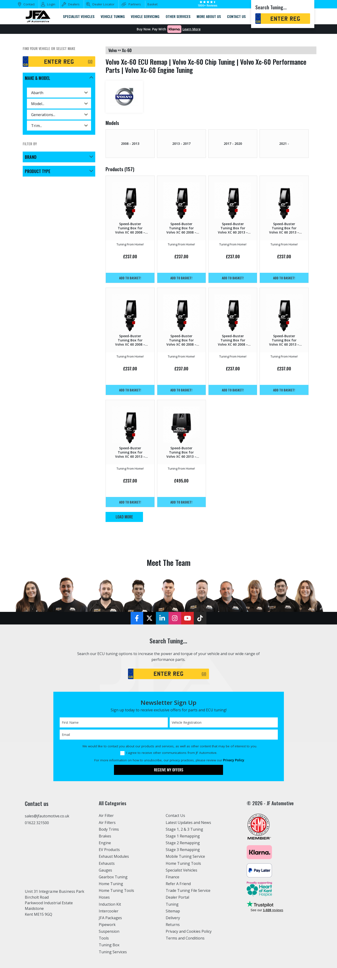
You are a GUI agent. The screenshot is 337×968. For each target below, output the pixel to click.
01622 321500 (37, 822)
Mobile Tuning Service (186, 856)
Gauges (105, 870)
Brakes (105, 836)
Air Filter (106, 815)
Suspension (109, 931)
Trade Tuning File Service (188, 890)
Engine (105, 842)
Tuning (172, 904)
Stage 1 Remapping (183, 836)
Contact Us (175, 815)
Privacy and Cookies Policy (189, 931)
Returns (173, 924)
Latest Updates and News (188, 822)
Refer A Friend (178, 883)
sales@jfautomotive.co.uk (47, 816)
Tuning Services (113, 951)
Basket (152, 4)
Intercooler (108, 911)
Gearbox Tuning (113, 876)
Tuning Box (109, 944)
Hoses (104, 897)
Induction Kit (110, 904)
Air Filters (107, 822)
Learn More (192, 29)
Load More (124, 517)
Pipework (107, 924)
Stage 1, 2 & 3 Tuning (184, 829)
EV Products (109, 849)
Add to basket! (130, 277)
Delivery (173, 917)
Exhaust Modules (114, 856)
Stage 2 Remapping (183, 842)
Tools (104, 938)
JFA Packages (110, 917)
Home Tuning (111, 883)
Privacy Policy (233, 760)
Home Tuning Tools (116, 890)
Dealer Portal (177, 897)
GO (90, 61)
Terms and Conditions (185, 938)
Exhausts (107, 863)
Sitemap (173, 911)
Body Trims (109, 829)
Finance (172, 876)
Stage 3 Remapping (183, 849)
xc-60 (127, 50)
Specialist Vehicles (182, 870)
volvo (112, 50)
